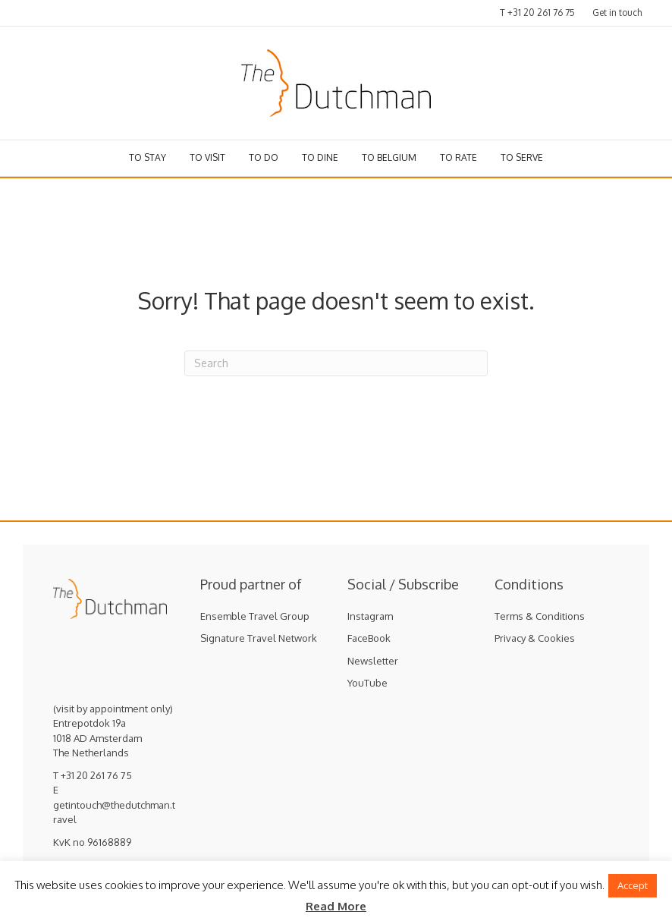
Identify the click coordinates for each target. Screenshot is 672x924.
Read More (336, 906)
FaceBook (369, 638)
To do (263, 157)
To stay (147, 157)
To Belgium (389, 157)
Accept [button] (632, 885)
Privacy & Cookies (535, 638)
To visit (207, 157)
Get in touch (617, 12)
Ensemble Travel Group (254, 616)
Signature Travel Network (258, 638)
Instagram (370, 616)
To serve (522, 157)
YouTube (367, 683)
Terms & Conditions (540, 616)
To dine (320, 157)
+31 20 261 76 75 (96, 775)
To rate (458, 157)
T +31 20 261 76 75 (537, 12)
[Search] (336, 363)
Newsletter (372, 661)
